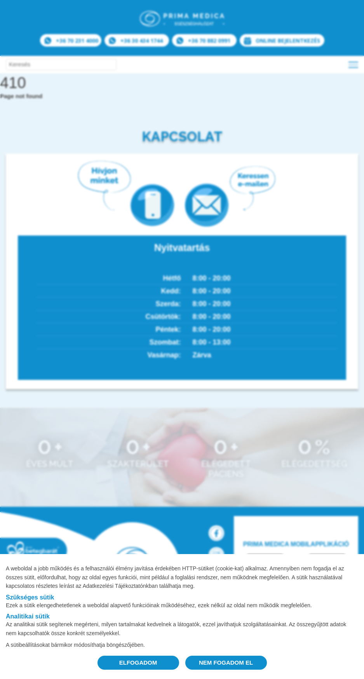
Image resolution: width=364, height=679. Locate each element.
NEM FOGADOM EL (226, 662)
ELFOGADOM (138, 662)
